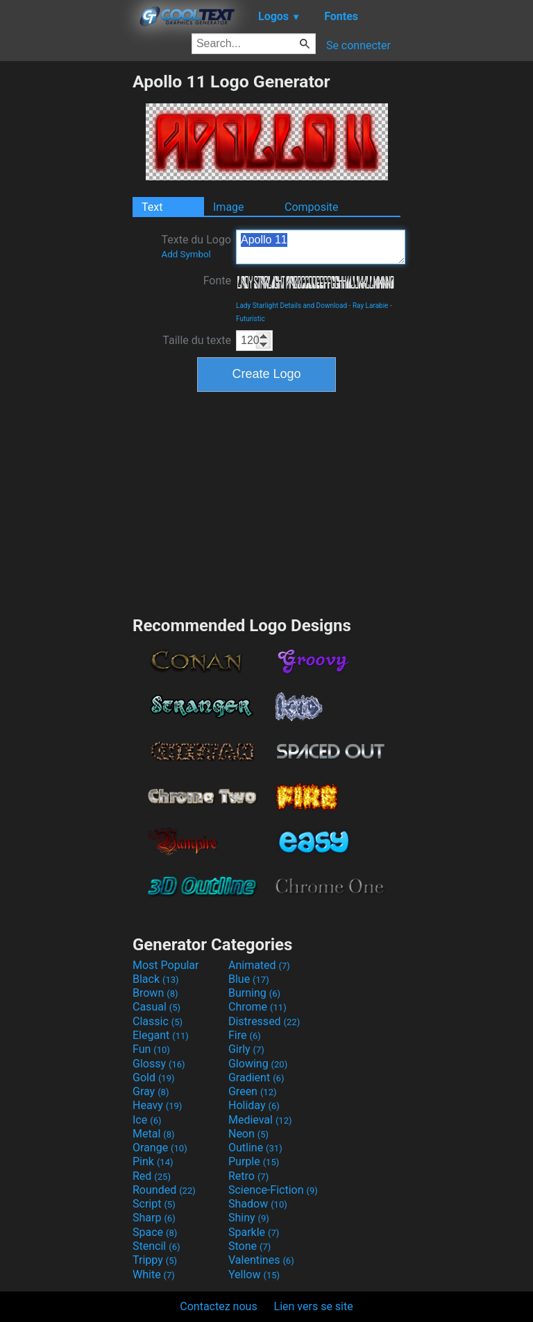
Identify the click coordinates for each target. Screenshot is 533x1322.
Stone (249, 1246)
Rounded (164, 1189)
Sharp (154, 1217)
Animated (259, 965)
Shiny (248, 1217)
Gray (151, 1091)
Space (155, 1232)
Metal (154, 1133)
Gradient (256, 1077)
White (154, 1274)
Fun (151, 1049)
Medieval (260, 1119)
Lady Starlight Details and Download (291, 305)
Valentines (261, 1260)
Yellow (254, 1274)
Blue (248, 979)
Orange (160, 1147)
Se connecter (358, 45)
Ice (147, 1119)
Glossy (159, 1063)
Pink (153, 1161)
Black (156, 979)
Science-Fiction (273, 1189)
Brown (155, 992)
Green (252, 1091)
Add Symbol (185, 254)
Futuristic (250, 319)
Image (228, 207)
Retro (248, 1176)
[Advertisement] (65, 279)
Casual (156, 1006)
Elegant (161, 1035)
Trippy (155, 1260)
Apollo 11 (320, 247)
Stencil (156, 1246)
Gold (154, 1077)
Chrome (257, 1006)
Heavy (157, 1105)
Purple (253, 1161)
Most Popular (166, 965)
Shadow (257, 1203)
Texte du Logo (196, 246)
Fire (244, 1035)
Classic (158, 1021)
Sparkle (253, 1232)
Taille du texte (196, 340)
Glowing (257, 1063)
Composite (312, 207)
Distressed (264, 1021)
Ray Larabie (371, 305)
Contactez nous (218, 1306)
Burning (254, 992)
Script (154, 1203)
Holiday (254, 1105)
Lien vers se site (313, 1306)
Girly (246, 1049)
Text (152, 207)
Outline (255, 1147)
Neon (248, 1133)
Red (152, 1176)
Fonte (217, 280)
